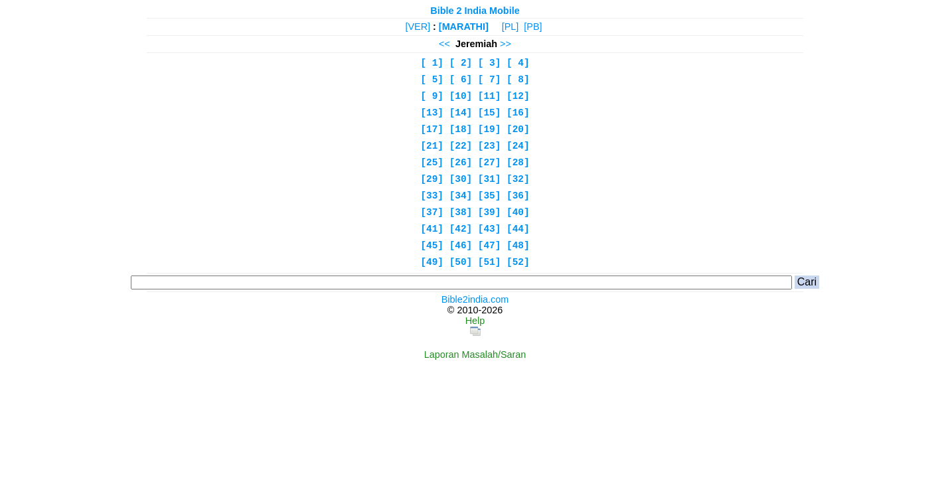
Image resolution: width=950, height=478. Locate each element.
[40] (518, 212)
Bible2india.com (475, 299)
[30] (461, 179)
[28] (518, 162)
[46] (461, 245)
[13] (431, 113)
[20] (518, 129)
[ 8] (518, 79)
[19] (489, 129)
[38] (461, 212)
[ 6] (461, 79)
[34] (461, 196)
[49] (431, 262)
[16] (518, 113)
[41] (431, 229)
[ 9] (431, 96)
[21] (431, 146)
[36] (518, 196)
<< (444, 44)
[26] (461, 162)
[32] (518, 179)
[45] (431, 245)
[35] (489, 196)
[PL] (510, 26)
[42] (461, 229)
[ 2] (461, 63)
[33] (431, 196)
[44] (518, 229)
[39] (489, 212)
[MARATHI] (464, 26)
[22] (461, 146)
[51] (489, 262)
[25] (431, 162)
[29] (431, 179)
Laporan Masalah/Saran (475, 354)
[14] (461, 113)
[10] (461, 96)
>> (505, 44)
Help (475, 320)
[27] (489, 162)
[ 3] (489, 63)
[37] (431, 212)
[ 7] (489, 79)
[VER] (417, 26)
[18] (461, 129)
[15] (489, 113)
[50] (461, 262)
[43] (489, 229)
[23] (489, 146)
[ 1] (431, 63)
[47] (489, 245)
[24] (518, 146)
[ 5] (431, 79)
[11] (489, 96)
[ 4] (518, 63)
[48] (518, 245)
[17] (431, 129)
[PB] (533, 26)
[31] (489, 179)
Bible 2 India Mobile (474, 10)
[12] (518, 96)
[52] (518, 262)
